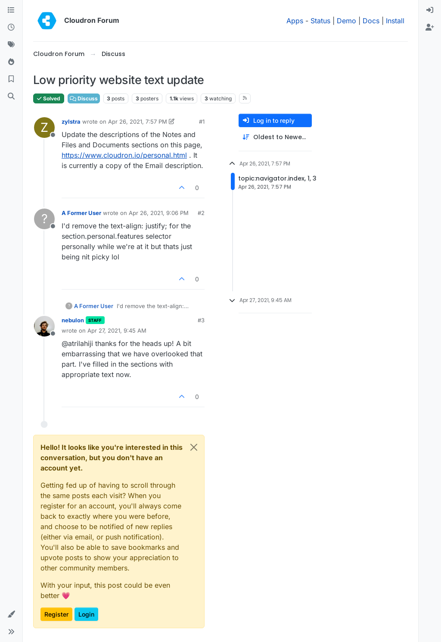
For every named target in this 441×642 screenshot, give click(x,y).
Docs (371, 20)
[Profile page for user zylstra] (44, 127)
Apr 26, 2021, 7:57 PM (137, 121)
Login (86, 614)
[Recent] (11, 27)
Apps (294, 20)
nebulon (73, 320)
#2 (201, 212)
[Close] (193, 447)
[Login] (430, 10)
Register (56, 614)
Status (320, 20)
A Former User (81, 212)
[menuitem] (430, 10)
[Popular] (11, 62)
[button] (11, 614)
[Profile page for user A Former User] (44, 219)
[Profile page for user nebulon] (44, 326)
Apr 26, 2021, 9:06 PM (159, 212)
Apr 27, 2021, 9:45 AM (116, 330)
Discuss (84, 98)
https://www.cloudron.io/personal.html (124, 155)
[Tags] (11, 45)
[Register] (430, 27)
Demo (346, 20)
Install (395, 20)
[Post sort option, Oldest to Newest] (275, 137)
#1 (202, 121)
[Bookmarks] (11, 79)
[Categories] (11, 10)
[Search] (11, 96)
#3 (201, 320)
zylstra (71, 121)
